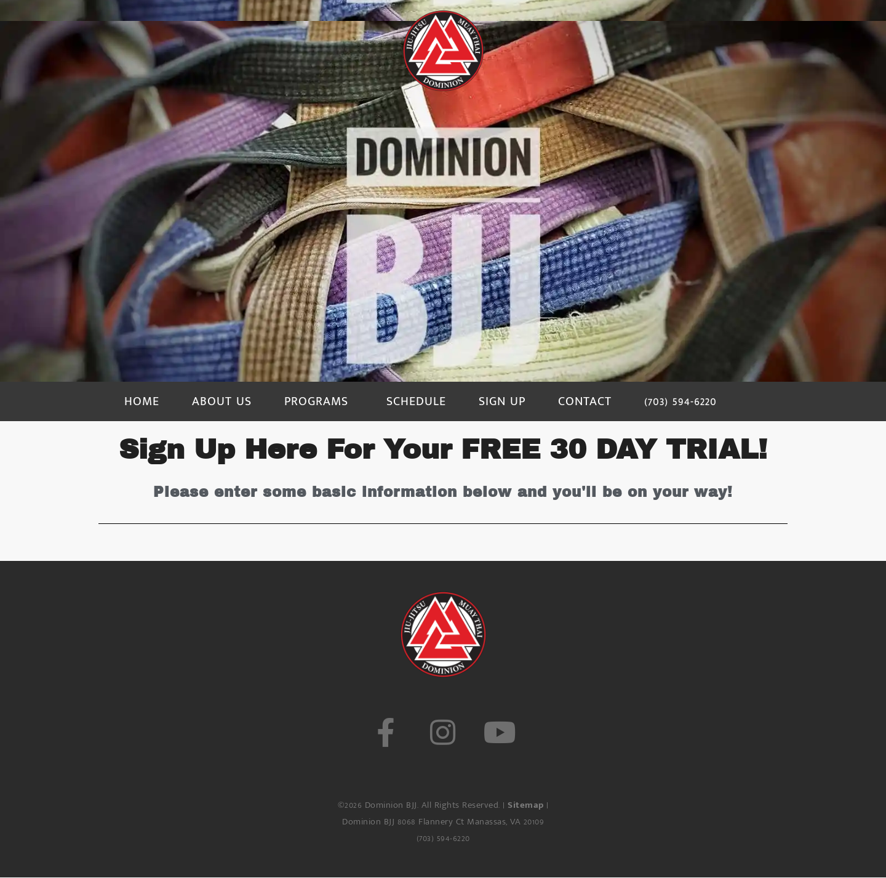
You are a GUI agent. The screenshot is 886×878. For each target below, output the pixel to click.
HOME (141, 401)
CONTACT (585, 401)
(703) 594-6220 (680, 401)
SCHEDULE (416, 401)
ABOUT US (222, 401)
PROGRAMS (316, 401)
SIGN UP (502, 401)
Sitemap (526, 805)
